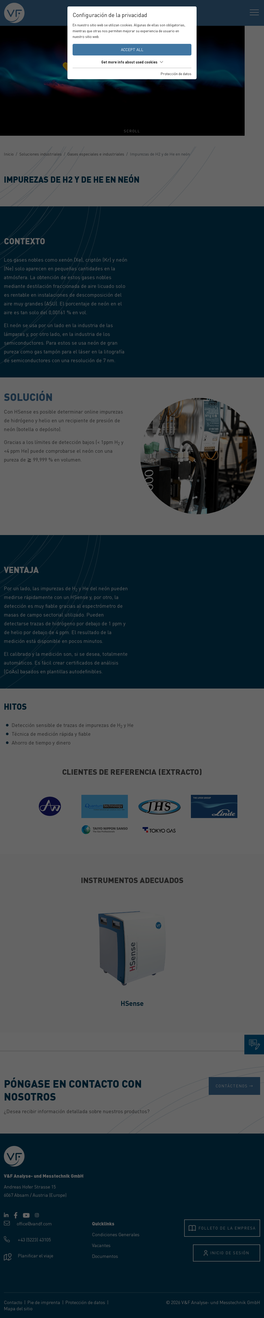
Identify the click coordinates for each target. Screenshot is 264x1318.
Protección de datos (176, 73)
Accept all (132, 49)
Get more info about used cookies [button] (132, 62)
